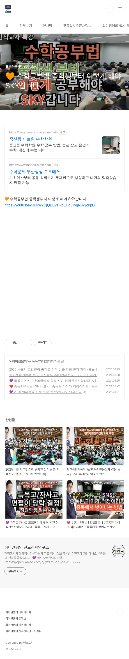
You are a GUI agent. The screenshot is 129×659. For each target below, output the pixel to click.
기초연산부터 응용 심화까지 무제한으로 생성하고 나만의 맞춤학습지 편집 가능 (62, 180)
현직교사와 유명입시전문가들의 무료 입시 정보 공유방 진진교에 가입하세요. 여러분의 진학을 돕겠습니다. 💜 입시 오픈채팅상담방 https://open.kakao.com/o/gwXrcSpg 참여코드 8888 (55, 558)
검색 (110, 9)
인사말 (47, 26)
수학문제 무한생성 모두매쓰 (34, 171)
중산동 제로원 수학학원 (30, 139)
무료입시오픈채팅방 (77, 26)
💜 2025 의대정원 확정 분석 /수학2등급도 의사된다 (45, 392)
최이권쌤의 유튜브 (15, 618)
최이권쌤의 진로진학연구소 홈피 (23, 631)
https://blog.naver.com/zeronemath (33, 132)
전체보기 (25, 26)
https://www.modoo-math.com (30, 165)
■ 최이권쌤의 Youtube (24, 361)
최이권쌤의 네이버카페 (18, 612)
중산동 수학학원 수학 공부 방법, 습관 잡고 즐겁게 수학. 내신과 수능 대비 (49, 147)
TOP (120, 612)
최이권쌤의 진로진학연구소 (27, 547)
